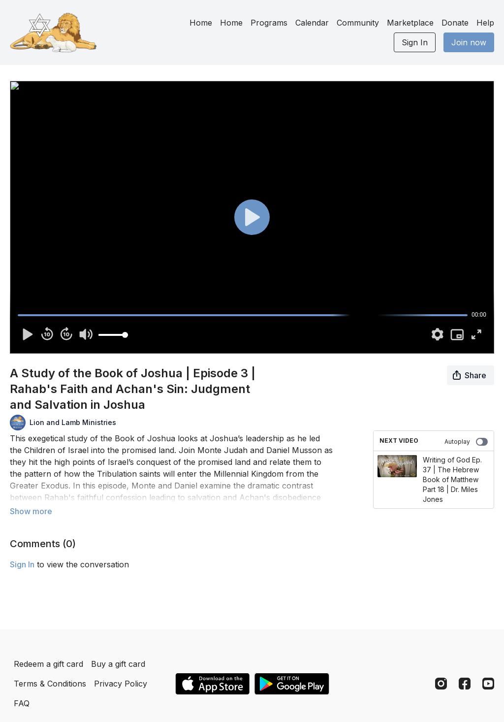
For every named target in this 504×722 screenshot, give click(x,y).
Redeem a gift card (48, 664)
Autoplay (466, 442)
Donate (455, 23)
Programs (269, 23)
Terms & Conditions (50, 684)
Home (200, 23)
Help (485, 23)
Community (358, 23)
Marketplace (410, 23)
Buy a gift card (118, 664)
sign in (22, 564)
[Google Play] (292, 684)
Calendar (312, 23)
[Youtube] (488, 683)
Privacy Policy (120, 684)
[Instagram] (441, 683)
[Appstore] (212, 684)
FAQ (22, 703)
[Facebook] (465, 683)
